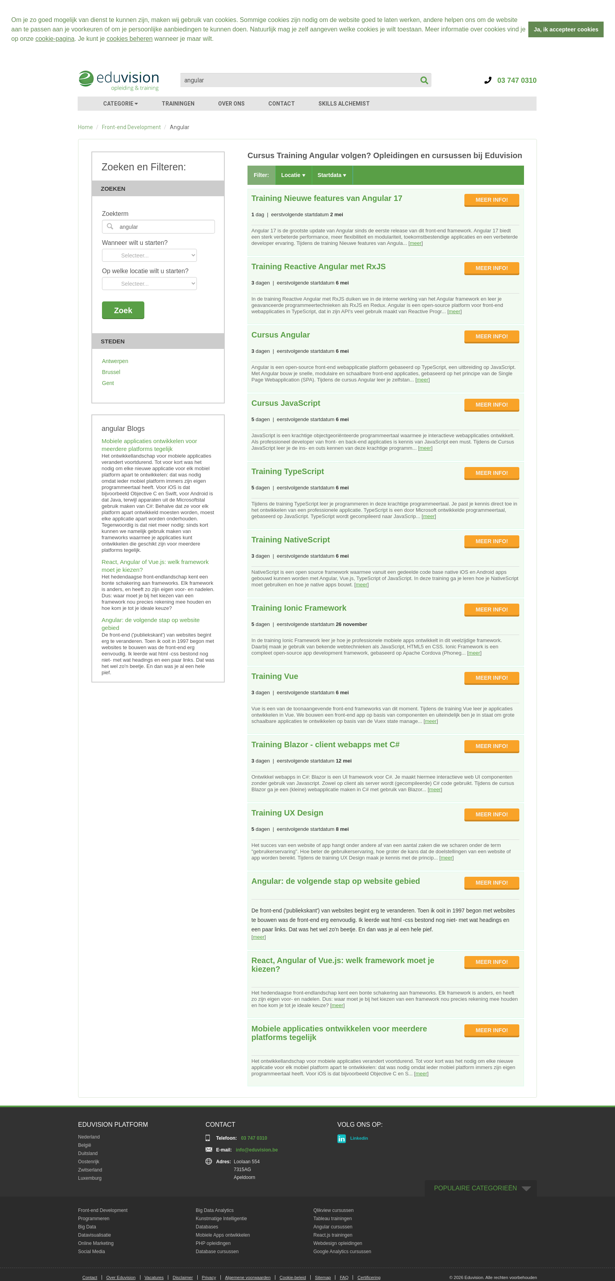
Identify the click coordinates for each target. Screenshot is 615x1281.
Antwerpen (115, 361)
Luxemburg (90, 1178)
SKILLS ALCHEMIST (344, 103)
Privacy (209, 1277)
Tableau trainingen (332, 1218)
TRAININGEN (178, 103)
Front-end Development (131, 127)
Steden (160, 341)
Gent (108, 383)
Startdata (332, 175)
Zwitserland (90, 1170)
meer (416, 243)
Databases (207, 1227)
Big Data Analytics (215, 1210)
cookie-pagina (55, 38)
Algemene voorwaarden (248, 1277)
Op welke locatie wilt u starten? (145, 271)
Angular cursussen (332, 1227)
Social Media (91, 1251)
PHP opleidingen (213, 1243)
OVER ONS (231, 103)
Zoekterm (115, 213)
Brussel (111, 372)
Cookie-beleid (293, 1277)
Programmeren (93, 1218)
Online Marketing (96, 1243)
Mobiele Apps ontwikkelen (223, 1235)
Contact (89, 1277)
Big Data (87, 1227)
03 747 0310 (510, 80)
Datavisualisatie (94, 1235)
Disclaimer (183, 1277)
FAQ (344, 1277)
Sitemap (323, 1277)
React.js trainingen (332, 1235)
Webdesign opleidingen (337, 1243)
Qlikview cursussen (333, 1210)
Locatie (293, 175)
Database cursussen (217, 1251)
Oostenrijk (88, 1161)
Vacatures (154, 1277)
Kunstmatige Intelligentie (221, 1218)
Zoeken (160, 188)
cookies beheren (130, 38)
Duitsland (88, 1153)
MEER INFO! (492, 200)
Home (85, 127)
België (84, 1145)
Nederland (89, 1137)
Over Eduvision (121, 1277)
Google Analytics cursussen (342, 1251)
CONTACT (281, 103)
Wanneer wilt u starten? (134, 242)
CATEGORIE (120, 103)
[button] (216, 39)
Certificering (368, 1277)
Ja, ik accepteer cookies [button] (566, 29)
